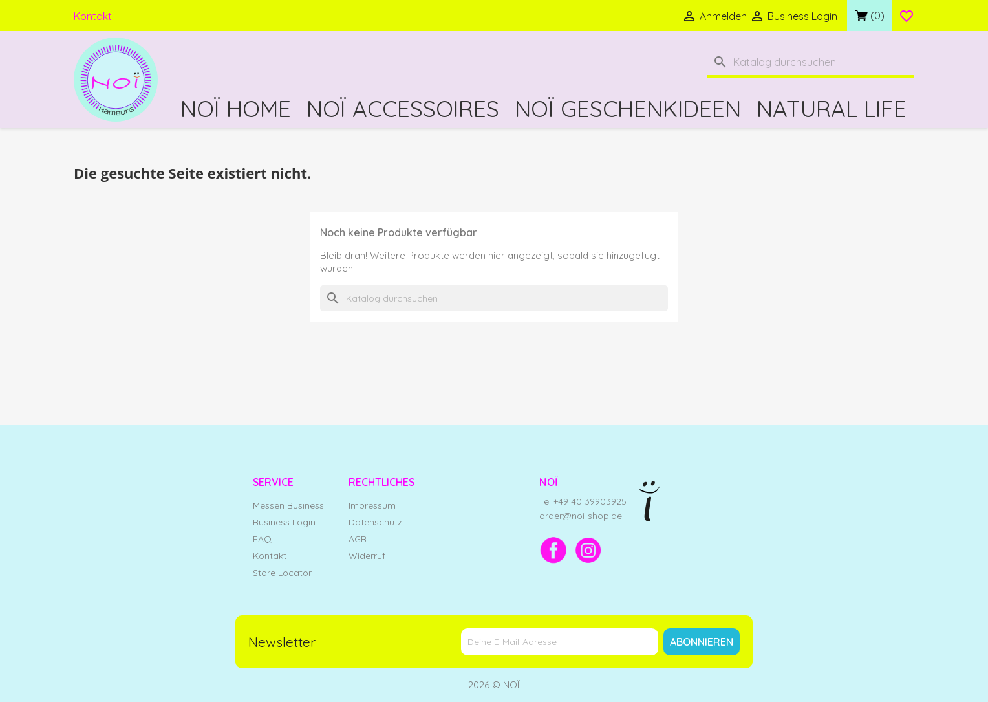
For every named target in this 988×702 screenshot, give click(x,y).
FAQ (262, 539)
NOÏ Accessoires (402, 109)
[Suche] (810, 63)
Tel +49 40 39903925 (583, 501)
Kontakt (93, 16)
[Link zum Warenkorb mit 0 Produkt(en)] (870, 15)
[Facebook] (553, 550)
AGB (358, 539)
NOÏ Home (235, 109)
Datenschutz (375, 522)
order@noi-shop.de (580, 515)
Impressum (372, 505)
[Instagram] (588, 550)
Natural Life (832, 109)
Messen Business (288, 505)
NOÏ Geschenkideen (628, 109)
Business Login (284, 522)
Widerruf (367, 556)
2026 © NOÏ (494, 685)
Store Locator (282, 572)
